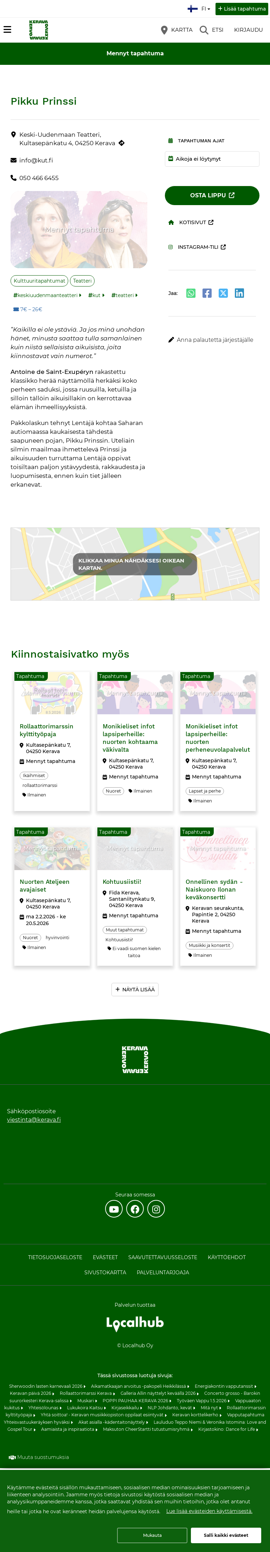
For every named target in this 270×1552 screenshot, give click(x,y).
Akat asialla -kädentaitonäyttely (112, 1423)
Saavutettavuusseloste (162, 1259)
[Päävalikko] (7, 29)
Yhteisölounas (43, 1409)
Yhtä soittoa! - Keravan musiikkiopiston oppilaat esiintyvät (103, 1416)
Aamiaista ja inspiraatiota (68, 1430)
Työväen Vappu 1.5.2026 (202, 1402)
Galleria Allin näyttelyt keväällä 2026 (159, 1394)
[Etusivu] (39, 30)
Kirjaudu (248, 29)
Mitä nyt (210, 1409)
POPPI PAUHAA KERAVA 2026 (136, 1402)
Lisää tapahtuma (245, 9)
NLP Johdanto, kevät (170, 1409)
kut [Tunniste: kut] (96, 295)
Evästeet (105, 1259)
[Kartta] (177, 30)
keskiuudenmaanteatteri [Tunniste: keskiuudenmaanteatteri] (48, 295)
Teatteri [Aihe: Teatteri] (82, 281)
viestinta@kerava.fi (34, 1121)
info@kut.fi (36, 160)
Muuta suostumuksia (43, 1458)
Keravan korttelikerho (195, 1416)
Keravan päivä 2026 (31, 1394)
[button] (212, 340)
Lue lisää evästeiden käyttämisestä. (209, 1511)
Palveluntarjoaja (163, 1274)
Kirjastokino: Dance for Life (227, 1430)
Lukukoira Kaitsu (85, 1409)
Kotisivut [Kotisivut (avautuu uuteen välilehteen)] (187, 222)
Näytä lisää (138, 991)
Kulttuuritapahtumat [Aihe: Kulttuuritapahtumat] (39, 281)
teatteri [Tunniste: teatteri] (125, 295)
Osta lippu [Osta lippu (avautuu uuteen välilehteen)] (208, 195)
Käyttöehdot (227, 1259)
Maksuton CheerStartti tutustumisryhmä (147, 1430)
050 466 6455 (39, 177)
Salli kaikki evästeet (226, 1535)
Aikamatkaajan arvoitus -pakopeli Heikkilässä (139, 1387)
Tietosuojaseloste (55, 1259)
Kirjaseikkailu (125, 1409)
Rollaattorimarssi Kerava (86, 1394)
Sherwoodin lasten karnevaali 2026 (46, 1387)
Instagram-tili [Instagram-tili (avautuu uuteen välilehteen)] (193, 247)
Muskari (86, 1402)
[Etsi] (211, 30)
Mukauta (152, 1535)
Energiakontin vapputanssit (224, 1387)
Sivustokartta (105, 1274)
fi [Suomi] (199, 7)
